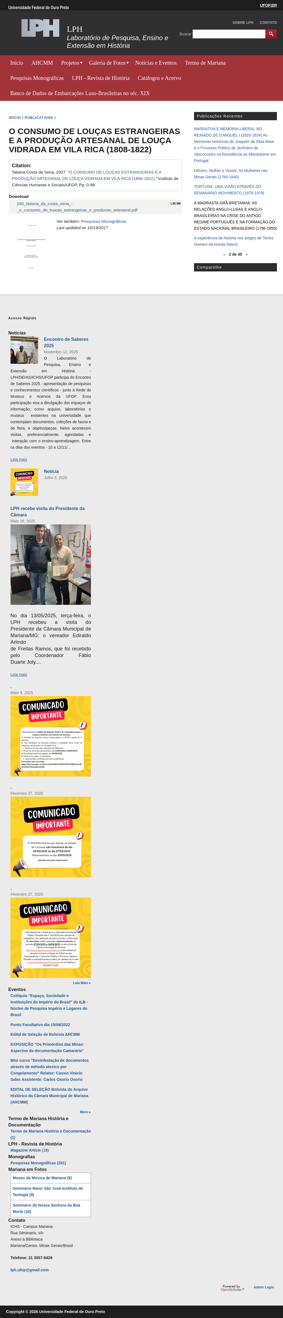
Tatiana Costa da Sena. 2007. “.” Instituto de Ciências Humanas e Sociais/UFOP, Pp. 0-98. (95, 178)
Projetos (70, 63)
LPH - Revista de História (101, 78)
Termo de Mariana (205, 63)
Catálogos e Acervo (159, 78)
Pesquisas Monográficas (37, 78)
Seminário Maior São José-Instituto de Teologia (48, 1191)
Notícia (51, 471)
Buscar (186, 34)
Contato (268, 22)
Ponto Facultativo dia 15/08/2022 (40, 1025)
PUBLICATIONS (39, 118)
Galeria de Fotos (107, 63)
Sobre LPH (242, 22)
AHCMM (42, 63)
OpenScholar (232, 1288)
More (84, 1112)
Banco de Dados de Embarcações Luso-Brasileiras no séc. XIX (80, 93)
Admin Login (264, 1287)
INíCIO (15, 118)
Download (19, 196)
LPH (75, 28)
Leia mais (19, 459)
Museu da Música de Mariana (42, 1178)
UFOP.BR (268, 5)
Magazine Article (26, 1150)
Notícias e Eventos (156, 63)
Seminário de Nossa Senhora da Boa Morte (46, 1208)
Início (16, 63)
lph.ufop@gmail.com (30, 1270)
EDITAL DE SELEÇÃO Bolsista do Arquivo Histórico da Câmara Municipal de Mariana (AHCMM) (49, 1095)
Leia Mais (80, 983)
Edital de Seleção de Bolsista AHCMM (45, 1034)
